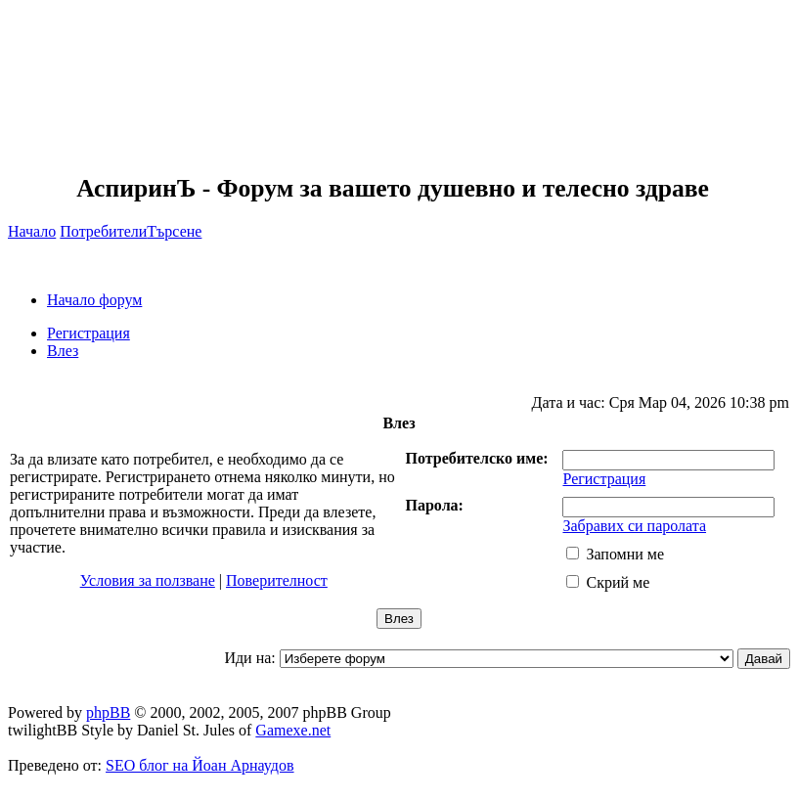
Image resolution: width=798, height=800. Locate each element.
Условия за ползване (147, 580)
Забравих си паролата (634, 525)
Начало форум (94, 299)
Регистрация (88, 333)
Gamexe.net (293, 730)
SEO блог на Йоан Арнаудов (200, 765)
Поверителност (277, 580)
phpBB (108, 712)
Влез (62, 350)
